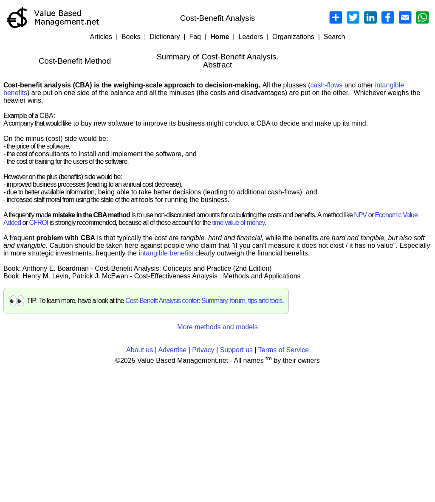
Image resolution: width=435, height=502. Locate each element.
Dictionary (165, 36)
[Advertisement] (217, 431)
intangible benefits (165, 253)
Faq (195, 36)
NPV (360, 215)
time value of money (238, 222)
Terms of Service (283, 349)
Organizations (293, 36)
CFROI (38, 222)
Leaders (250, 36)
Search (334, 36)
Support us (236, 349)
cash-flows (327, 85)
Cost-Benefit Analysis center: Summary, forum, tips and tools (203, 300)
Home (219, 36)
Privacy (203, 349)
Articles (101, 36)
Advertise (172, 349)
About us (139, 349)
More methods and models (217, 327)
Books (130, 36)
